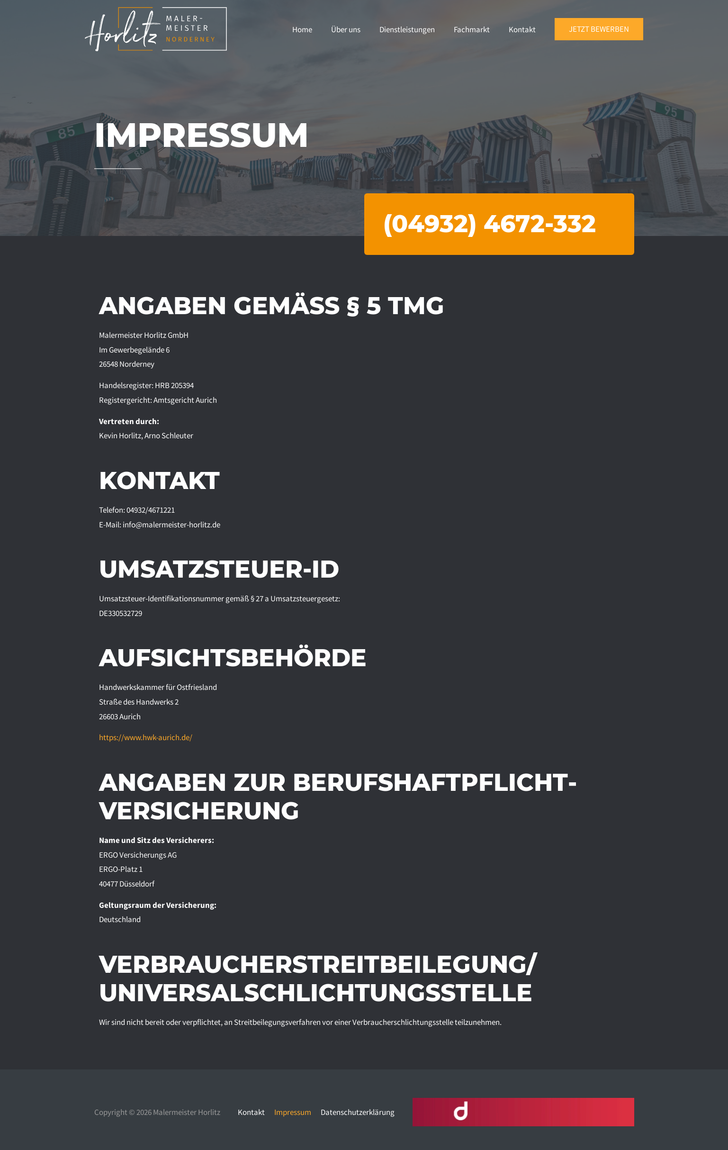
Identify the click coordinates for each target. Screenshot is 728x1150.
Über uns (345, 29)
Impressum (292, 1112)
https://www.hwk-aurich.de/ (145, 737)
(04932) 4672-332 (489, 223)
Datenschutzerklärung (358, 1112)
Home (302, 29)
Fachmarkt (472, 29)
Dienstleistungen (407, 29)
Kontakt (522, 29)
